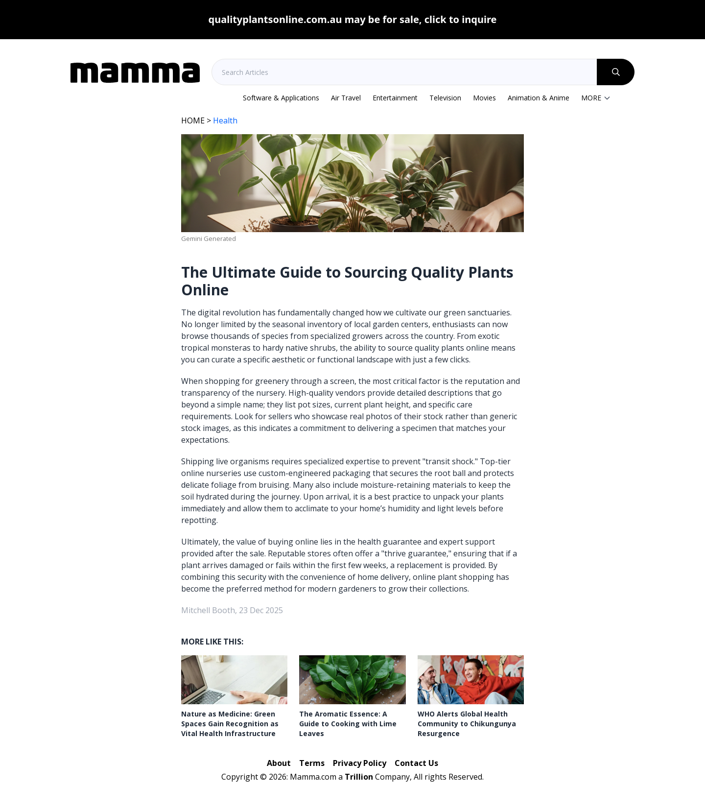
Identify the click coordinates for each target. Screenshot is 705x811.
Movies (484, 97)
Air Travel (346, 97)
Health (225, 120)
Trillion (359, 776)
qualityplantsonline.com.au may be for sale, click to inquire (353, 19)
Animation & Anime (538, 97)
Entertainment (395, 97)
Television (445, 97)
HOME (193, 120)
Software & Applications (281, 97)
